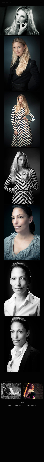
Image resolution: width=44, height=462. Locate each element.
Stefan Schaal (7, 3)
